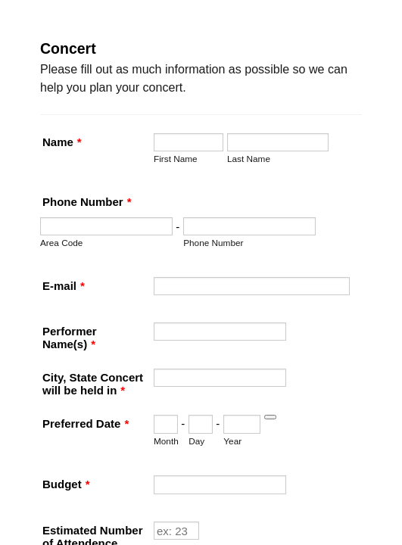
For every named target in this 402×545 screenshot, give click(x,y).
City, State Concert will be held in (126, 458)
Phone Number (78, 244)
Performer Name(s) (88, 391)
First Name (53, 171)
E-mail (54, 325)
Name (53, 130)
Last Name (52, 204)
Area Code (52, 285)
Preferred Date (76, 525)
